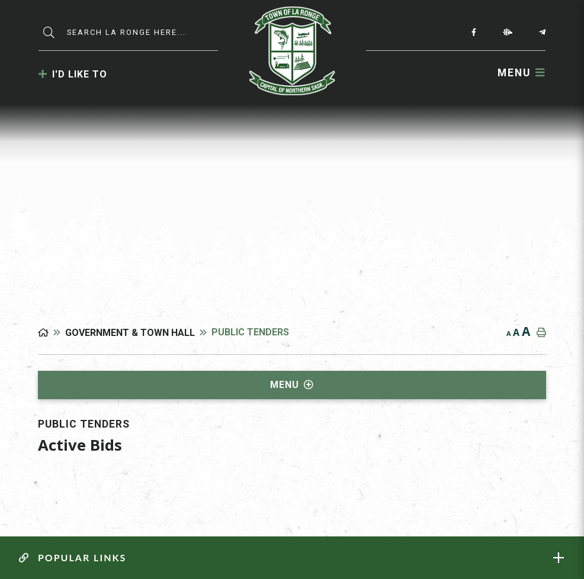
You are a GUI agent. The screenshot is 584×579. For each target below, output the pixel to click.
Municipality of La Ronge (292, 51)
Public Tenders (250, 332)
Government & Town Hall (130, 332)
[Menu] (521, 72)
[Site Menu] (292, 385)
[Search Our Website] (144, 32)
